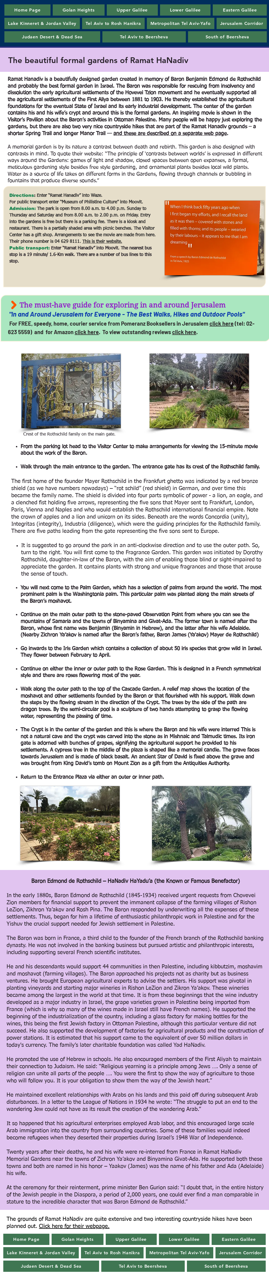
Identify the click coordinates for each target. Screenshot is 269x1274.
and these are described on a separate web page (170, 133)
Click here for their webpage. (74, 1226)
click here (221, 323)
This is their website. (102, 242)
